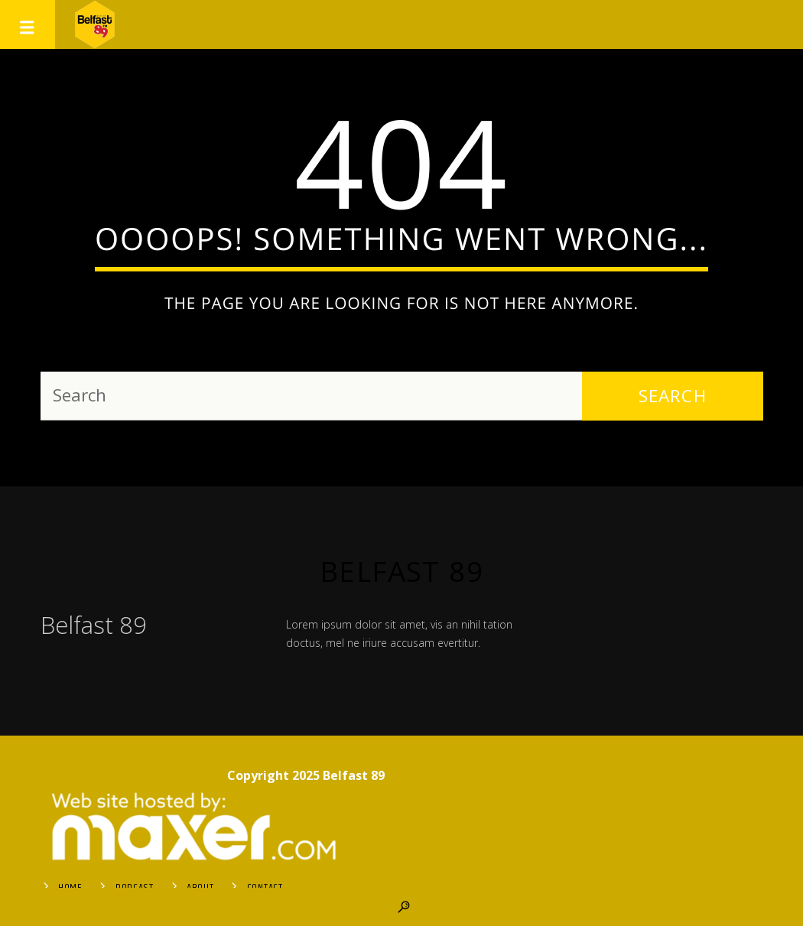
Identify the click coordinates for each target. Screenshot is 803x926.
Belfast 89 (401, 571)
